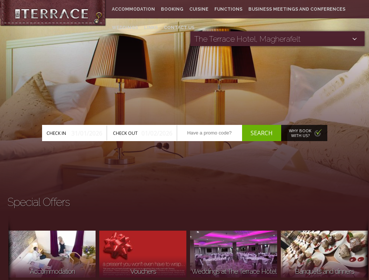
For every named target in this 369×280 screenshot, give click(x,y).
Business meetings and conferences (296, 9)
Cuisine (198, 9)
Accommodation (133, 9)
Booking (172, 9)
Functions (228, 9)
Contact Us (179, 27)
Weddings (125, 27)
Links (151, 27)
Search (262, 133)
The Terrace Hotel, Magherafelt (247, 38)
